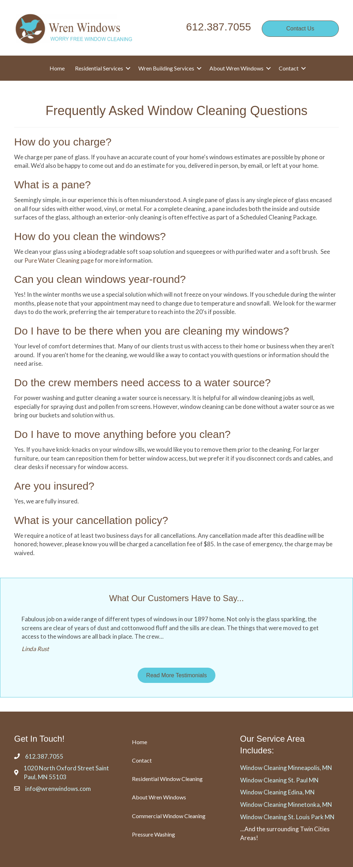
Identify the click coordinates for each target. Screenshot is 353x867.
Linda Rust (35, 648)
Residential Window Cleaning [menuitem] (167, 778)
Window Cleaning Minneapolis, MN (286, 767)
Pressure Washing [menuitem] (153, 834)
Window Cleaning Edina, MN (277, 792)
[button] (128, 68)
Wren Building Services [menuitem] (166, 68)
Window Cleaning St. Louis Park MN (287, 817)
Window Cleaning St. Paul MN (279, 780)
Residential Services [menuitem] (99, 68)
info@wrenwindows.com (58, 788)
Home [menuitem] (57, 68)
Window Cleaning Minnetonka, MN (286, 804)
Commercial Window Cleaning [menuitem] (169, 815)
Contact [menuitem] (289, 68)
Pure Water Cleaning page (59, 260)
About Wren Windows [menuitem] (236, 68)
